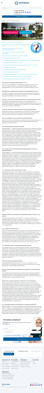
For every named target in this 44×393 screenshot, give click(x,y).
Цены (33, 361)
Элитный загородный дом (7, 373)
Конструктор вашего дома (25, 32)
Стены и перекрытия (15, 364)
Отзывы (33, 363)
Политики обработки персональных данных (12, 335)
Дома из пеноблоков (6, 366)
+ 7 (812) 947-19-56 (19, 12)
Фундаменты (13, 363)
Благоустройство (14, 368)
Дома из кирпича (5, 364)
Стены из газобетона (24, 364)
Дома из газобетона (6, 363)
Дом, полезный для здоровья (7, 376)
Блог (8, 20)
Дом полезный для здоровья (25, 361)
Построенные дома (15, 361)
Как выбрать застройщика (25, 366)
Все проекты (4, 361)
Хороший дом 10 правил (25, 363)
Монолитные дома (5, 368)
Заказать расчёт (9, 353)
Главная (3, 20)
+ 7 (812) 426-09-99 (19, 11)
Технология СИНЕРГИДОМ (7, 378)
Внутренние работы (15, 366)
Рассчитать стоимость (22, 339)
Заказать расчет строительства (10, 32)
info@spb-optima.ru (18, 14)
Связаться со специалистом (22, 16)
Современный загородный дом (8, 375)
